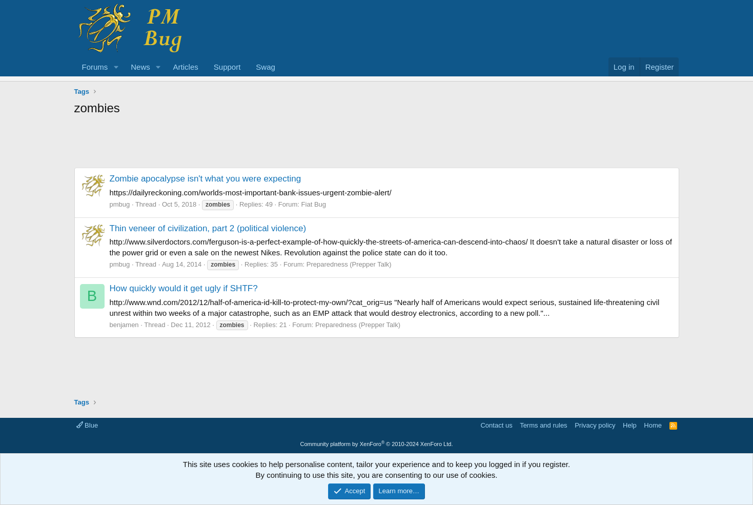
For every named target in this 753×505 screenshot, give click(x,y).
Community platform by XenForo (376, 444)
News (140, 67)
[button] (116, 66)
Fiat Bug (313, 204)
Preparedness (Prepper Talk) (349, 264)
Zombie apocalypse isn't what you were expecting (205, 179)
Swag (265, 67)
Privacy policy (595, 425)
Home (653, 425)
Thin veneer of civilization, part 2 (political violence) (208, 228)
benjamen (124, 325)
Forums (95, 67)
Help (630, 425)
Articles (185, 67)
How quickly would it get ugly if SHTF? (184, 288)
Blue (87, 425)
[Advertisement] (376, 145)
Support (227, 67)
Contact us (496, 425)
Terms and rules (543, 425)
